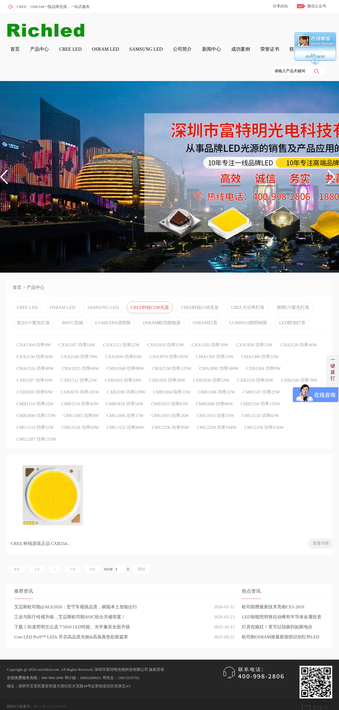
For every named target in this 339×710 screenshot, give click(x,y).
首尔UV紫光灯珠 (33, 308)
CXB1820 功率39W (167, 366)
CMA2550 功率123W (171, 354)
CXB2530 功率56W (255, 366)
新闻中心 (168, 53)
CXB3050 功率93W (34, 377)
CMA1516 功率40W (35, 354)
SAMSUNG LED (114, 53)
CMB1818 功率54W (124, 389)
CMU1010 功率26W (170, 401)
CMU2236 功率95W (170, 413)
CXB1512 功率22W (79, 366)
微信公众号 (316, 6)
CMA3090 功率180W (219, 354)
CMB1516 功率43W (79, 389)
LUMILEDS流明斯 (113, 308)
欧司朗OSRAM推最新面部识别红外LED (280, 624)
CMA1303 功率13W (215, 342)
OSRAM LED (81, 53)
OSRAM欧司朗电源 (162, 308)
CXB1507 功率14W (34, 366)
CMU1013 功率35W (215, 401)
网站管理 (14, 702)
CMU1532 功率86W (125, 413)
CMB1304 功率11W (171, 377)
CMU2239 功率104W (217, 413)
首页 (8, 53)
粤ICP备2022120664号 (50, 694)
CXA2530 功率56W (34, 342)
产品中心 (27, 53)
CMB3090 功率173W (36, 401)
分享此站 (280, 6)
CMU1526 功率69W (80, 413)
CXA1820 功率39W (210, 330)
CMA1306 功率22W (260, 342)
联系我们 (238, 53)
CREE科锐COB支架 (200, 293)
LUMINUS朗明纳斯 (248, 308)
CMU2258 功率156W (264, 413)
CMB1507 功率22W (261, 377)
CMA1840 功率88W (125, 354)
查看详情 (88, 530)
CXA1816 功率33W (165, 330)
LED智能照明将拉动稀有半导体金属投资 (281, 604)
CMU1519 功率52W (35, 413)
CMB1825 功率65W (169, 389)
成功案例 (191, 53)
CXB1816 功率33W (123, 366)
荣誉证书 (215, 53)
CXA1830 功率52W (254, 330)
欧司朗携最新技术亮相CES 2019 (273, 594)
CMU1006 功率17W (125, 401)
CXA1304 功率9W (33, 330)
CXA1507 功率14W (77, 330)
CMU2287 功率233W (36, 425)
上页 (37, 556)
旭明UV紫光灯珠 (293, 293)
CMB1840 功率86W (214, 389)
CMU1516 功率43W (260, 401)
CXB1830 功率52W (211, 366)
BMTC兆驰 (72, 308)
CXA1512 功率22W (121, 330)
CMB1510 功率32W (35, 389)
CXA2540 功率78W (79, 342)
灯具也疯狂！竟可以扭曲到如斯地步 (277, 614)
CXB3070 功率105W (80, 377)
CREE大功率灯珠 (247, 293)
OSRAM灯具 (205, 308)
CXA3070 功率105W (169, 342)
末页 (92, 556)
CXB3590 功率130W (126, 377)
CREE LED (52, 53)
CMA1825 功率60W (80, 354)
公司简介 (144, 53)
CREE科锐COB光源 (150, 293)
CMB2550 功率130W (260, 389)
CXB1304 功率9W (263, 354)
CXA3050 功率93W (123, 342)
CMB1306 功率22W (216, 377)
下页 (72, 556)
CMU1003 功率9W (81, 401)
